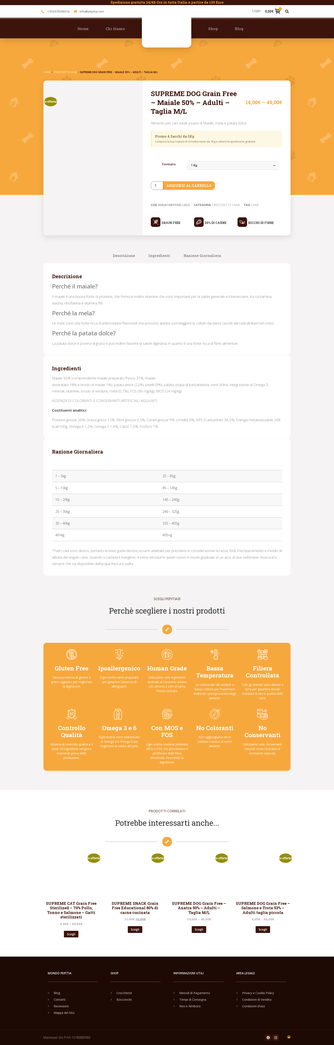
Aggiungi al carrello (189, 185)
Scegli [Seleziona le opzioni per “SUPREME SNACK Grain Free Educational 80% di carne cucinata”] (135, 929)
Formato (169, 164)
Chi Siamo (115, 28)
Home (83, 28)
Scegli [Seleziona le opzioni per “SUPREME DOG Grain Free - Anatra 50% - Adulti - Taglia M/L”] (199, 929)
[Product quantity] (157, 185)
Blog (239, 28)
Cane (255, 205)
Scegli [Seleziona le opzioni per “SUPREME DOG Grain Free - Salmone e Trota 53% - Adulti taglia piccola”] (263, 929)
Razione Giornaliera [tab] (202, 255)
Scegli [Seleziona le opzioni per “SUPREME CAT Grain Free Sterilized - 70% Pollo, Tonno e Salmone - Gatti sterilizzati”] (71, 934)
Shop (213, 28)
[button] (287, 11)
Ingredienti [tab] (159, 255)
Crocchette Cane (65, 72)
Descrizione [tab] (124, 255)
